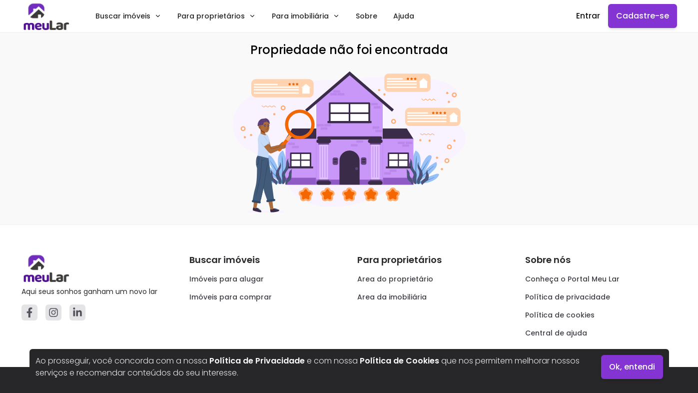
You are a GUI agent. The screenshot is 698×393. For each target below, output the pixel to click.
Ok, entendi (632, 366)
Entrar (588, 16)
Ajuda (403, 16)
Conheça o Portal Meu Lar (572, 279)
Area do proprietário (395, 279)
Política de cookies (560, 315)
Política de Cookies (399, 360)
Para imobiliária (306, 16)
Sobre (366, 16)
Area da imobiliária (392, 297)
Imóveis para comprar (230, 297)
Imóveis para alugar (226, 279)
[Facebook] (29, 312)
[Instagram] (53, 312)
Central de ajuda (556, 333)
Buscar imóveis (128, 16)
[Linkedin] (77, 312)
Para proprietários (216, 16)
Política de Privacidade (257, 360)
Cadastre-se (642, 16)
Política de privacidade (567, 297)
